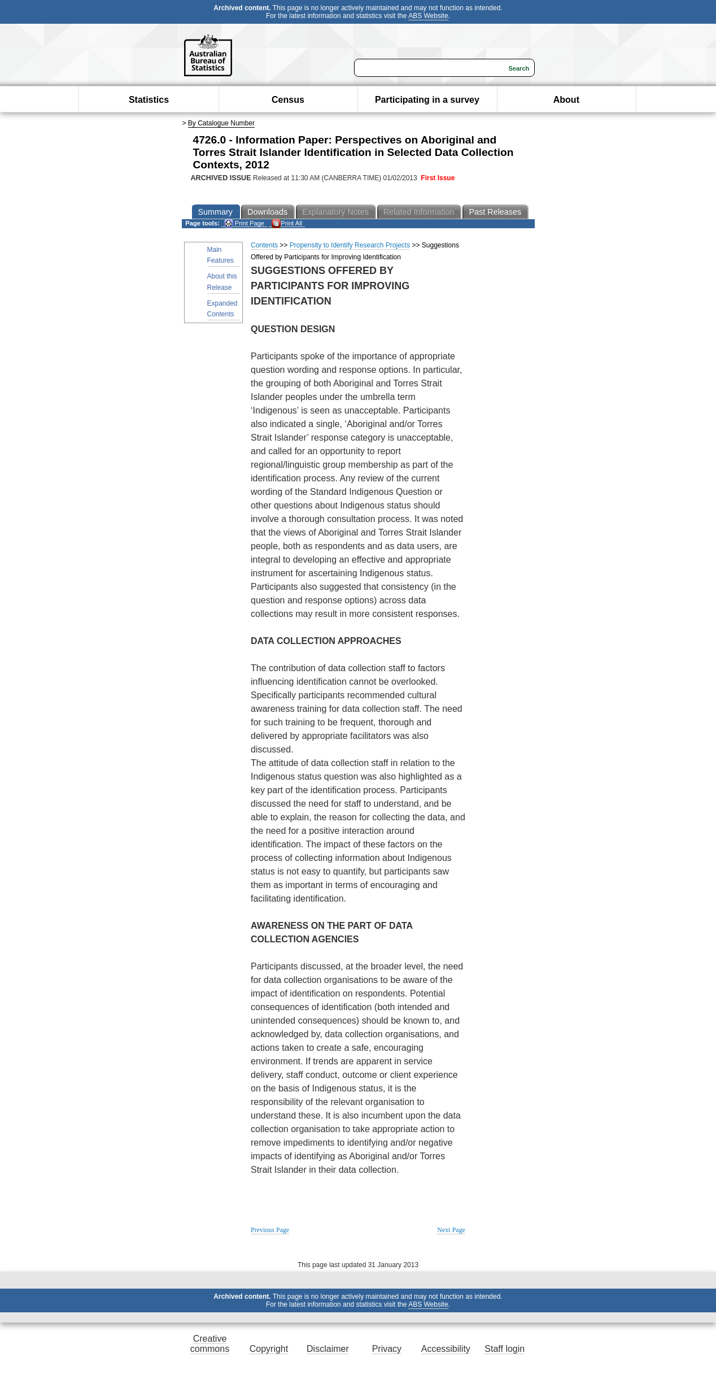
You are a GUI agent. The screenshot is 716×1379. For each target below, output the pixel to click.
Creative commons (209, 1344)
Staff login (504, 1349)
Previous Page (270, 1230)
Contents (264, 245)
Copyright (269, 1349)
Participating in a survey (427, 100)
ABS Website (428, 16)
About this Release (222, 281)
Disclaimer (328, 1349)
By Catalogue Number (221, 123)
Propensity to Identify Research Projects (350, 245)
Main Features (220, 255)
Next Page (451, 1230)
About (566, 100)
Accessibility (445, 1349)
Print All (287, 223)
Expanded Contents (222, 308)
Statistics (149, 100)
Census (288, 100)
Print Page (244, 223)
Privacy (386, 1349)
